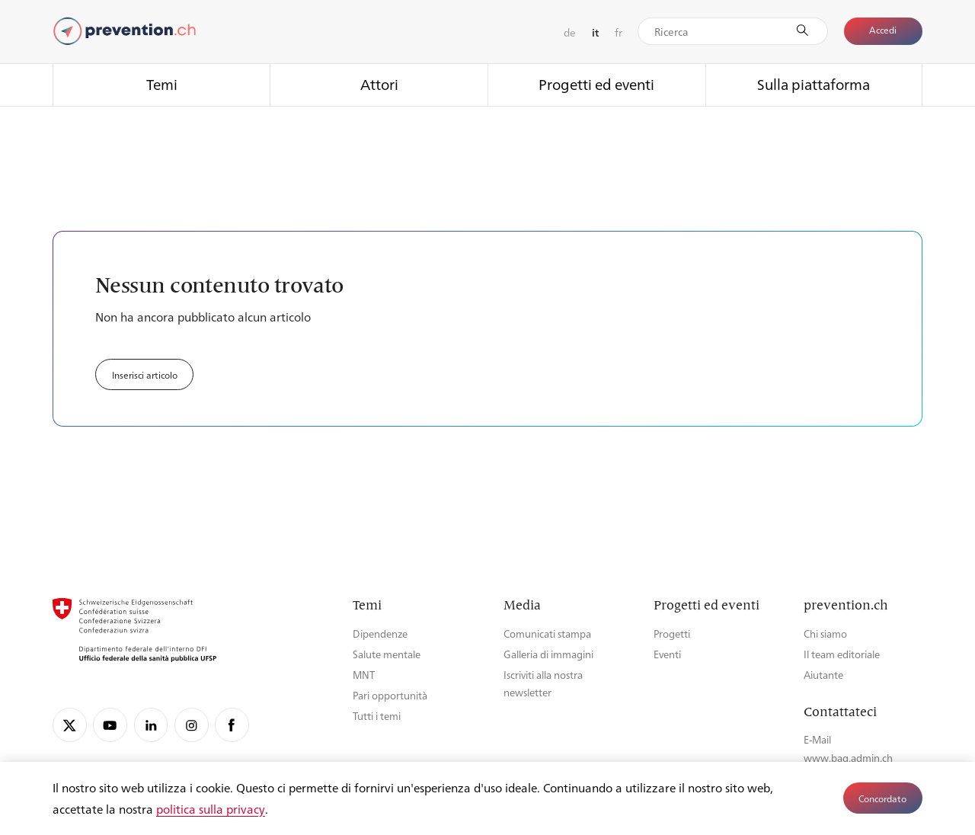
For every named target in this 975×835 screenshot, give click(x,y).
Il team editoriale (842, 654)
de (570, 32)
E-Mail (817, 739)
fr (618, 32)
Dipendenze (380, 633)
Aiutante (823, 674)
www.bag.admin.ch (848, 757)
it (595, 32)
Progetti (672, 633)
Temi (161, 84)
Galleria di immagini (548, 654)
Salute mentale (386, 654)
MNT (364, 674)
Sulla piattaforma (813, 84)
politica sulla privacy (210, 809)
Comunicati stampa (547, 633)
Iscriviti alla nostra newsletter (543, 683)
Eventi (667, 654)
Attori (379, 84)
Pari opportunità (390, 695)
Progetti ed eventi (596, 84)
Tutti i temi (377, 715)
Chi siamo (825, 633)
